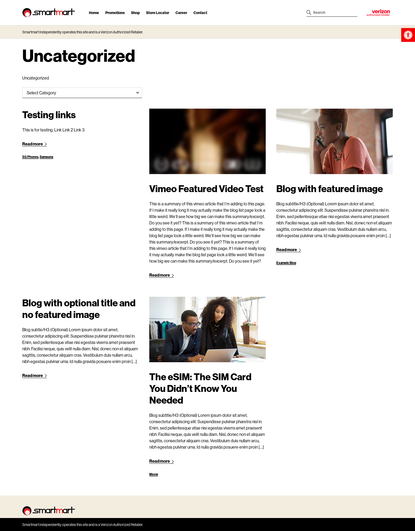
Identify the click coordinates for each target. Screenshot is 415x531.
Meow (153, 474)
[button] (408, 35)
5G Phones (30, 157)
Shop (135, 12)
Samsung (46, 157)
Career (181, 12)
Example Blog (286, 263)
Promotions (115, 12)
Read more (34, 143)
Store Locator (157, 12)
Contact (200, 12)
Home (94, 12)
